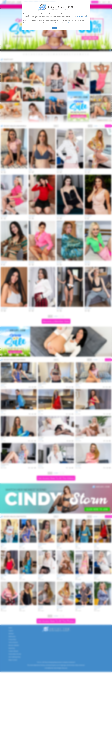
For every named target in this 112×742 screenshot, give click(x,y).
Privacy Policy (71, 22)
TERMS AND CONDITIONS (81, 16)
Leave (87, 28)
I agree (54, 28)
